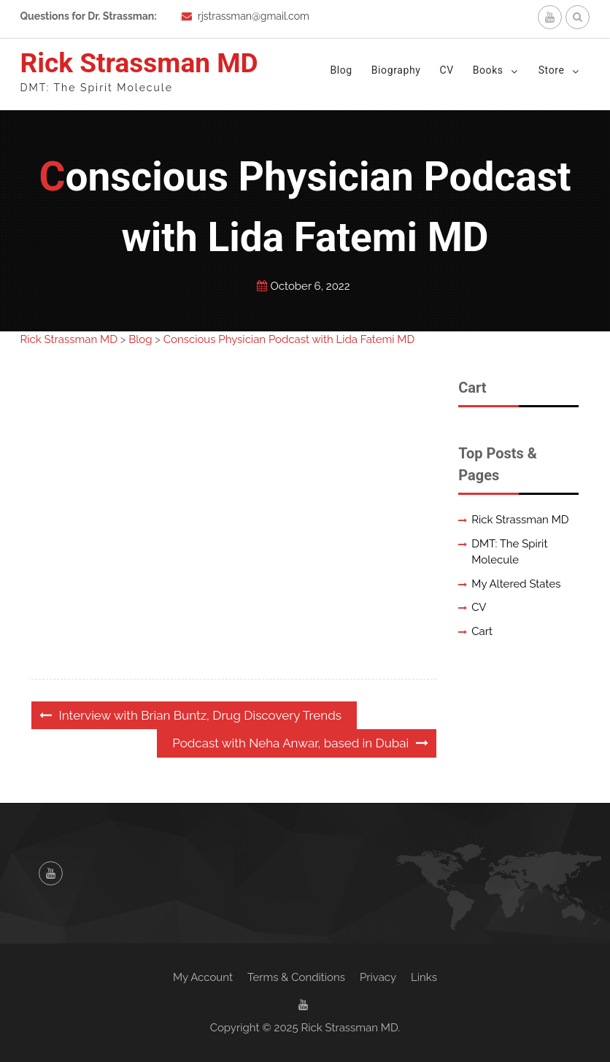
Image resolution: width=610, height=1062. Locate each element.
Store (551, 70)
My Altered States (515, 583)
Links (424, 977)
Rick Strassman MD (139, 63)
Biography (396, 70)
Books (488, 70)
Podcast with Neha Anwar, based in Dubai (290, 743)
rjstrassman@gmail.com (253, 16)
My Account (203, 977)
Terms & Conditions (296, 977)
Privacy (378, 977)
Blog (341, 70)
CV (446, 70)
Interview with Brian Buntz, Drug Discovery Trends (200, 715)
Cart (482, 631)
